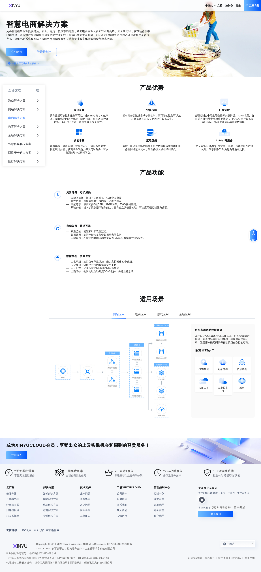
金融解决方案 (23, 135)
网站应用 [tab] (119, 314)
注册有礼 (16, 454)
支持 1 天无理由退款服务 (25, 63)
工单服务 (85, 515)
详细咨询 (16, 51)
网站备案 (85, 510)
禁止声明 (250, 557)
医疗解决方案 (23, 161)
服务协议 (236, 557)
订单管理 (159, 504)
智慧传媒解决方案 (23, 144)
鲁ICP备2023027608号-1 (42, 553)
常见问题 (85, 504)
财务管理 (159, 510)
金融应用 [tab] (185, 314)
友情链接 (122, 515)
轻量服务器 (12, 504)
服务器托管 (12, 515)
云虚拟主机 (12, 499)
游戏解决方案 (23, 101)
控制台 (229, 5)
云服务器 (11, 493)
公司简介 (122, 493)
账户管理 (159, 515)
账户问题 (85, 493)
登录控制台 (44, 51)
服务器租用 (12, 510)
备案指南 (85, 499)
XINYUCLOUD (14, 5)
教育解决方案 (23, 127)
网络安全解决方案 (23, 153)
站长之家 (39, 530)
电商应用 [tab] (141, 314)
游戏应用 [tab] (163, 314)
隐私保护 (210, 557)
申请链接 (52, 530)
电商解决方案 (23, 118)
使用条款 (223, 557)
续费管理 (159, 499)
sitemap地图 (195, 557)
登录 (238, 5)
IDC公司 (27, 530)
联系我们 (122, 504)
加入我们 (122, 510)
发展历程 (122, 499)
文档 (219, 5)
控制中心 (159, 493)
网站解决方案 (23, 109)
